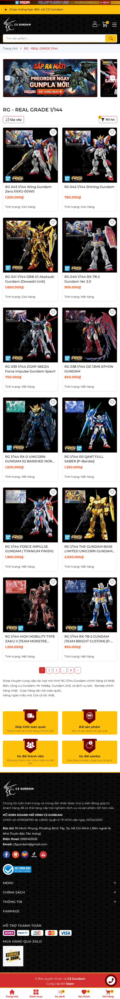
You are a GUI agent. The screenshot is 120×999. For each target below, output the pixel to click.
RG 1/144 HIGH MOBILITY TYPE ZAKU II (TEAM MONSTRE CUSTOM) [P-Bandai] (30, 641)
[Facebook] (6, 854)
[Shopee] (15, 854)
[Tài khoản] (95, 24)
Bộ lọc (107, 118)
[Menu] (114, 24)
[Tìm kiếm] (111, 38)
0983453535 (28, 839)
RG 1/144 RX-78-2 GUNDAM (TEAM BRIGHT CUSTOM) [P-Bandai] (87, 641)
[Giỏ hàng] (105, 24)
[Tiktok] (34, 854)
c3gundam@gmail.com (30, 844)
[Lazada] (24, 854)
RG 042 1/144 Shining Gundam (89, 187)
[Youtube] (43, 854)
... (64, 670)
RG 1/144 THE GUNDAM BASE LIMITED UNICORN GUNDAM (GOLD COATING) (88, 551)
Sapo (70, 983)
